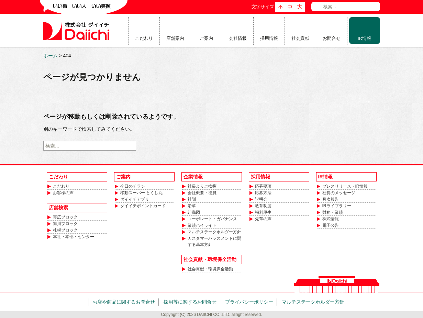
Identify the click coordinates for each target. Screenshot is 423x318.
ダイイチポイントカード (143, 205)
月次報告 (330, 199)
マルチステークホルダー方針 (214, 231)
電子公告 (330, 225)
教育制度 (263, 205)
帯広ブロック (65, 217)
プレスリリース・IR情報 (345, 186)
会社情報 (238, 38)
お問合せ (332, 38)
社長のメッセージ (338, 192)
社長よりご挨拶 (202, 186)
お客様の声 (63, 192)
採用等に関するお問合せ (190, 302)
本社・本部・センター (73, 236)
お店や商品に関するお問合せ (123, 302)
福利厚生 (263, 212)
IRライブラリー (336, 205)
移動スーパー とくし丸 (141, 192)
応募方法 (263, 192)
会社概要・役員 (202, 192)
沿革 (192, 205)
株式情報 (330, 218)
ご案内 (206, 38)
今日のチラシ (132, 186)
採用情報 (269, 38)
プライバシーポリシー (249, 302)
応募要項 (263, 186)
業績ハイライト (202, 225)
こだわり (144, 38)
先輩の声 (263, 218)
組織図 (194, 212)
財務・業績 (332, 212)
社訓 (192, 199)
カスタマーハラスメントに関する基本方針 (214, 241)
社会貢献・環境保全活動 (210, 269)
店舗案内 (175, 38)
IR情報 (364, 38)
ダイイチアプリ (134, 199)
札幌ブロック (65, 230)
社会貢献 (300, 38)
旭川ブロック (65, 223)
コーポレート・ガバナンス (212, 218)
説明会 (261, 199)
